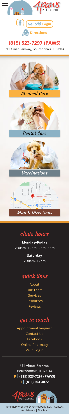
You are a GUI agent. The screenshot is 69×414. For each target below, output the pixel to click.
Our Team (34, 290)
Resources (34, 301)
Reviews (34, 306)
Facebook (34, 339)
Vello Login (34, 350)
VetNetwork (38, 406)
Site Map (43, 410)
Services (34, 295)
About (34, 284)
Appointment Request (34, 328)
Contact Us (34, 333)
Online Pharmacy (34, 344)
